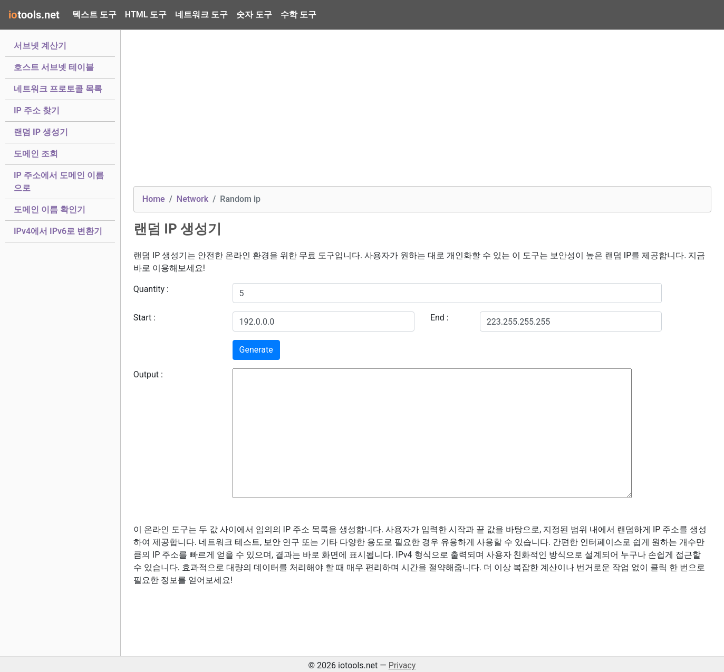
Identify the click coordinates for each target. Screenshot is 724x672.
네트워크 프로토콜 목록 (58, 88)
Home (153, 199)
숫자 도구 (254, 14)
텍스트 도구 (94, 14)
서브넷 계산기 (40, 45)
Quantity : (151, 289)
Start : (144, 318)
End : (439, 318)
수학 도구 (298, 14)
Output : (148, 374)
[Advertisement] (422, 112)
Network (192, 199)
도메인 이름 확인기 (49, 209)
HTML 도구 (146, 14)
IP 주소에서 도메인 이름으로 (59, 181)
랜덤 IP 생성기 (41, 131)
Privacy (402, 665)
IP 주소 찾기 (37, 109)
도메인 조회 (36, 153)
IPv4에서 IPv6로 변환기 (58, 230)
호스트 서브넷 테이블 (54, 66)
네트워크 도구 (201, 14)
